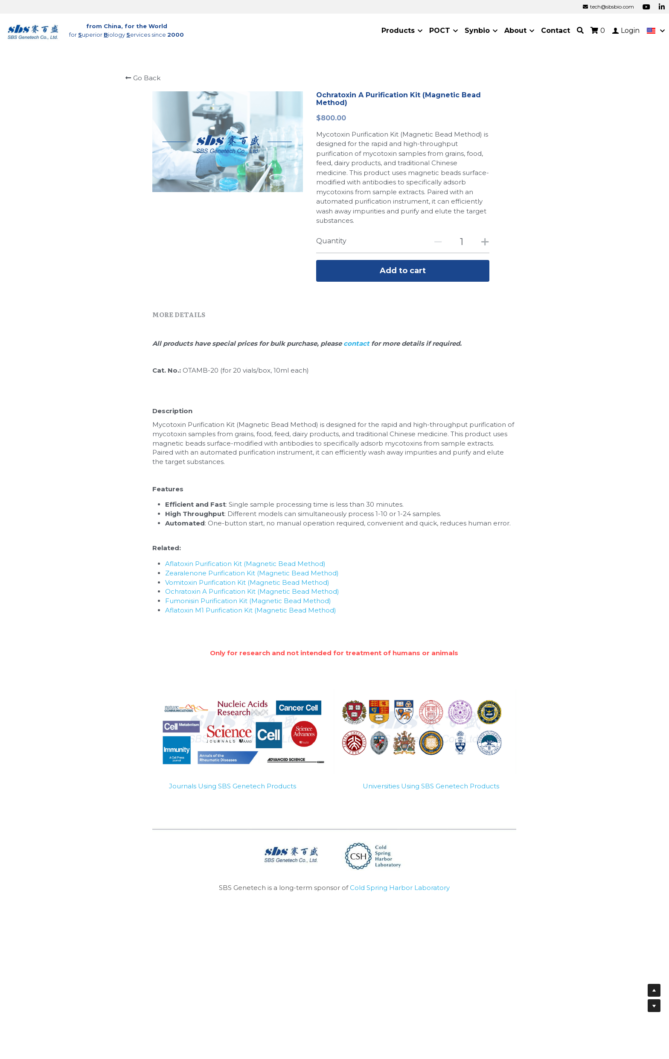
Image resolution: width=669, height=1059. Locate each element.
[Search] (580, 30)
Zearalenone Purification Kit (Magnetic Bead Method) (252, 576)
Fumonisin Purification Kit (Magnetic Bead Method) (248, 604)
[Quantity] (461, 242)
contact (357, 346)
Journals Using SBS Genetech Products (232, 789)
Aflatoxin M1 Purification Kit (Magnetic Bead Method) (250, 613)
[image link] (33, 30)
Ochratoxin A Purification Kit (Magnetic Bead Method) (252, 595)
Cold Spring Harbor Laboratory (400, 891)
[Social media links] (646, 6)
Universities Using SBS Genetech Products (431, 789)
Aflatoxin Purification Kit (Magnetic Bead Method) (245, 567)
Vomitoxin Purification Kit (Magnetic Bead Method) (247, 585)
